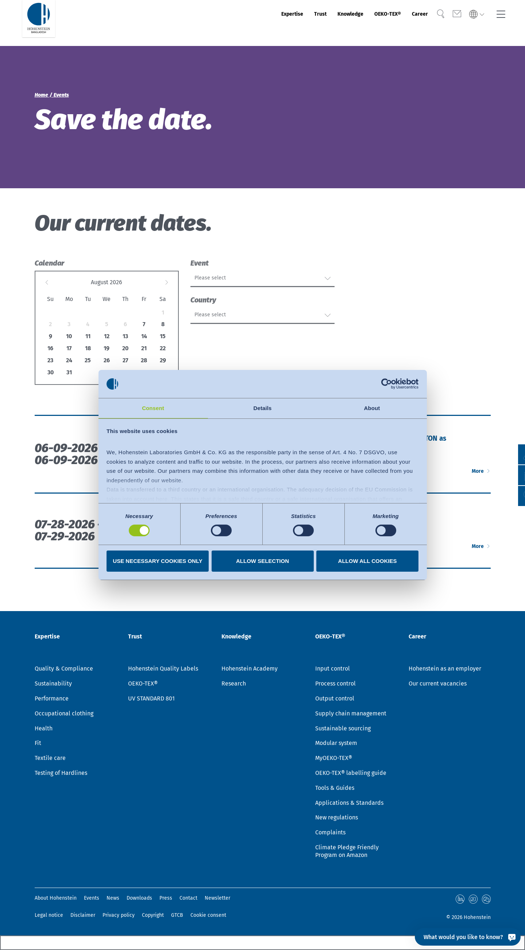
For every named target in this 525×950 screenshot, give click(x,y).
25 (88, 360)
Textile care (50, 759)
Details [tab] (263, 408)
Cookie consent (208, 915)
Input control (332, 670)
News (113, 899)
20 (125, 348)
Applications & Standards (349, 803)
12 (106, 336)
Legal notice (49, 915)
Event (199, 263)
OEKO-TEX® (369, 23)
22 (163, 348)
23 (50, 360)
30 (50, 372)
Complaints (330, 833)
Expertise (246, 23)
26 (107, 360)
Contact (188, 899)
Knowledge (320, 23)
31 (69, 372)
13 (125, 336)
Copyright (153, 915)
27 (125, 360)
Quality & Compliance (64, 670)
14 (144, 336)
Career (410, 23)
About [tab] (372, 408)
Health (44, 729)
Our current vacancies (438, 684)
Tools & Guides (334, 788)
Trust (281, 23)
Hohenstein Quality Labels (163, 670)
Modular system (336, 744)
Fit (38, 744)
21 (144, 348)
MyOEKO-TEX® (333, 759)
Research (233, 684)
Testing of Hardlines (61, 774)
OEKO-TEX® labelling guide (350, 774)
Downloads (139, 899)
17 (69, 348)
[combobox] (262, 281)
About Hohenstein (56, 899)
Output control (334, 699)
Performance (52, 699)
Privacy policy (119, 915)
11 (87, 336)
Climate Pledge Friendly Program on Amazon (347, 852)
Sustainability (53, 684)
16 (50, 348)
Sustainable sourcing (343, 729)
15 (163, 336)
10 (69, 336)
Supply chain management (350, 714)
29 (163, 360)
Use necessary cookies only (157, 561)
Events (91, 899)
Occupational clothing (64, 714)
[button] (512, 496)
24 (69, 360)
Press (165, 899)
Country (203, 312)
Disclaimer (82, 915)
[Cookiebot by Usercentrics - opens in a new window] (386, 383)
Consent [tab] (153, 408)
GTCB (177, 915)
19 (106, 348)
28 (144, 360)
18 (88, 348)
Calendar (49, 263)
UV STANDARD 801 (151, 699)
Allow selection (262, 561)
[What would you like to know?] (468, 937)
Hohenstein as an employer (445, 670)
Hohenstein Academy (249, 670)
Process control (335, 684)
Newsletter (217, 899)
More (474, 499)
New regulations (336, 818)
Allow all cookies (367, 561)
